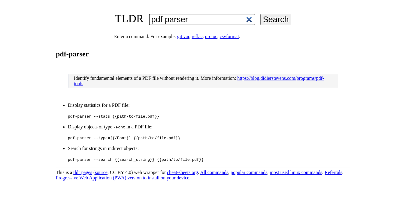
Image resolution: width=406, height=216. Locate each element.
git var (183, 36)
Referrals (333, 172)
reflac (197, 36)
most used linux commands (296, 172)
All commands (214, 172)
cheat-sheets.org (182, 172)
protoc (211, 36)
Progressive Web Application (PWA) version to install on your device (122, 177)
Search (276, 19)
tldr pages (82, 172)
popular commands (249, 172)
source (101, 172)
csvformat (229, 36)
